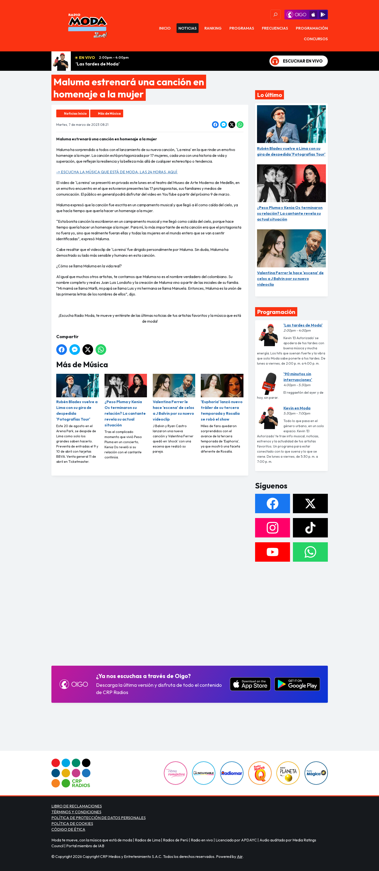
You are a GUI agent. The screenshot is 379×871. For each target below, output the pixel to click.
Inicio (165, 28)
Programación (312, 28)
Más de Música (109, 113)
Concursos (316, 38)
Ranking (213, 28)
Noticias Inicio (75, 113)
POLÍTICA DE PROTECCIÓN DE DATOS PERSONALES (98, 817)
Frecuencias (275, 28)
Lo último (269, 94)
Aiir (239, 856)
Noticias (187, 28)
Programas (241, 28)
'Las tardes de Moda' (98, 64)
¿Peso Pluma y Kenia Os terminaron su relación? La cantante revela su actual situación (125, 400)
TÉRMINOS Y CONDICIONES (76, 811)
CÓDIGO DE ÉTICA (68, 829)
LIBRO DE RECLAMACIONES (76, 806)
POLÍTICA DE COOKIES (72, 823)
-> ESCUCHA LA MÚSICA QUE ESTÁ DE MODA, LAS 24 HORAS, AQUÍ (117, 171)
